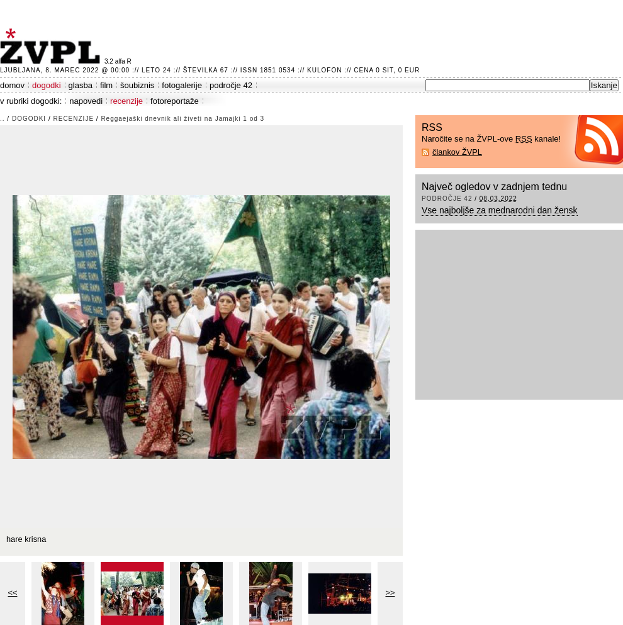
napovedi (86, 101)
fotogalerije (182, 85)
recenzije (126, 101)
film (106, 85)
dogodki (46, 85)
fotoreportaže (174, 101)
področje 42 (231, 85)
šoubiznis (137, 85)
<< (13, 592)
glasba (81, 85)
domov (12, 85)
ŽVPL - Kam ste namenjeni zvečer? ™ (52, 46)
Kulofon (324, 70)
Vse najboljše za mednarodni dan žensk (500, 210)
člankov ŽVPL (457, 152)
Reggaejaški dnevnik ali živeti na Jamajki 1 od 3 (182, 118)
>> (390, 592)
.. (2, 118)
